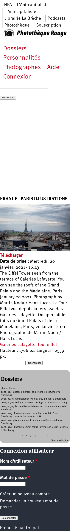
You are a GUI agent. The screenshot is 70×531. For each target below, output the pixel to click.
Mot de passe (15, 478)
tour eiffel (47, 345)
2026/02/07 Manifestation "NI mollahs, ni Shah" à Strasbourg (33, 399)
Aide (53, 67)
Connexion (17, 77)
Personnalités (22, 58)
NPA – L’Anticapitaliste (26, 5)
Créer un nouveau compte (25, 494)
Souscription (48, 25)
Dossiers (15, 49)
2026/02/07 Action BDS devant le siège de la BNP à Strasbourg (34, 402)
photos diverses (9, 388)
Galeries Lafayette (17, 345)
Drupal (32, 528)
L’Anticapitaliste (20, 12)
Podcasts (57, 18)
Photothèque (17, 25)
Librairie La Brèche (22, 18)
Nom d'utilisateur (18, 461)
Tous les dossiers (60, 440)
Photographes (22, 67)
